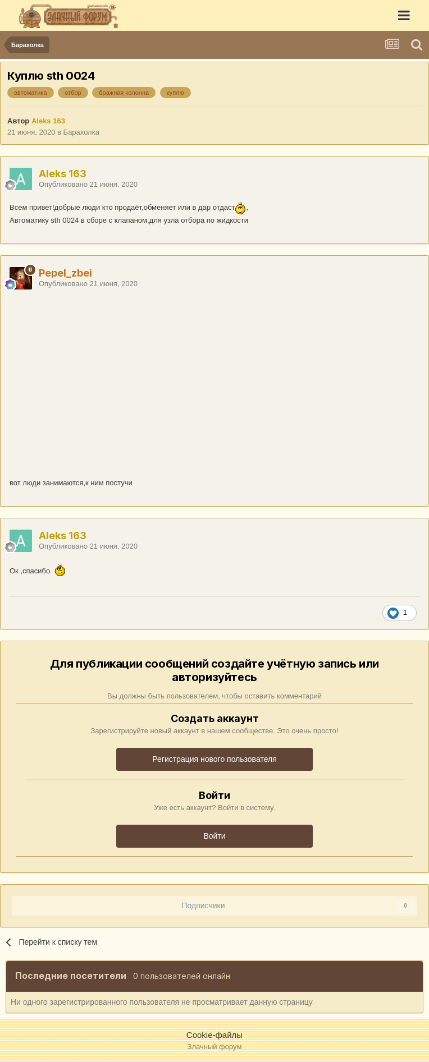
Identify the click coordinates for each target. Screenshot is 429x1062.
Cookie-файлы (214, 1035)
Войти (214, 835)
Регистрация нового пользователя (214, 759)
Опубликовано (88, 184)
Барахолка (81, 132)
